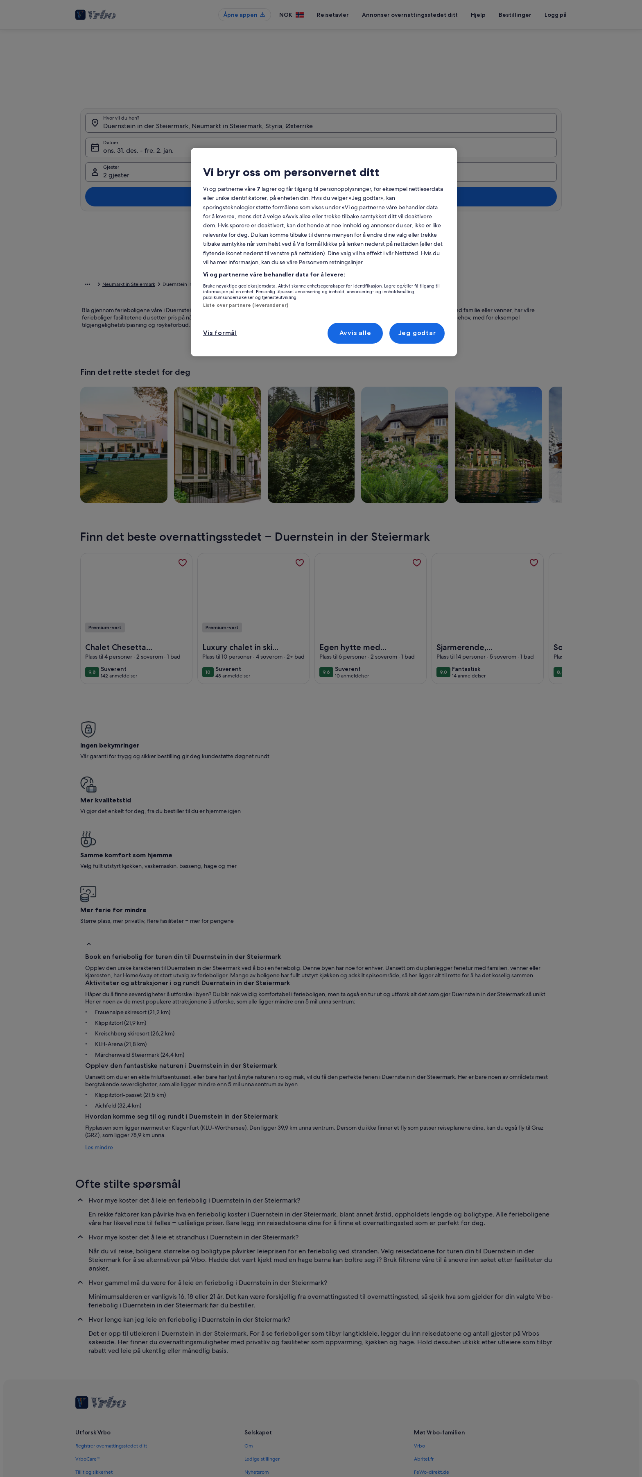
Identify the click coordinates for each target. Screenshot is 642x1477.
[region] (324, 252)
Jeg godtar (417, 333)
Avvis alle (355, 333)
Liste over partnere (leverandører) (245, 305)
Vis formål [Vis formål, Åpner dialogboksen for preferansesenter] (220, 333)
